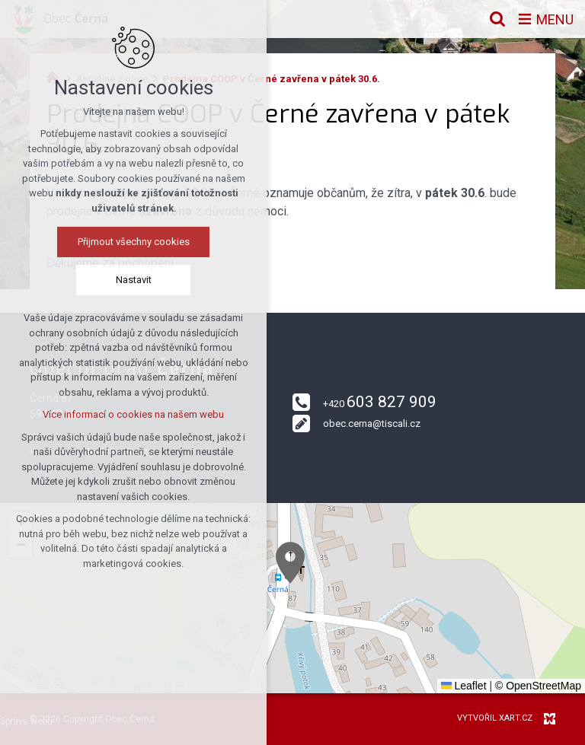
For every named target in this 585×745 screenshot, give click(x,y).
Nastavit (134, 279)
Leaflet (464, 686)
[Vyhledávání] (497, 19)
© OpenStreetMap (538, 686)
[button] (290, 563)
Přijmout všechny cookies (134, 241)
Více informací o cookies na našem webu (133, 414)
